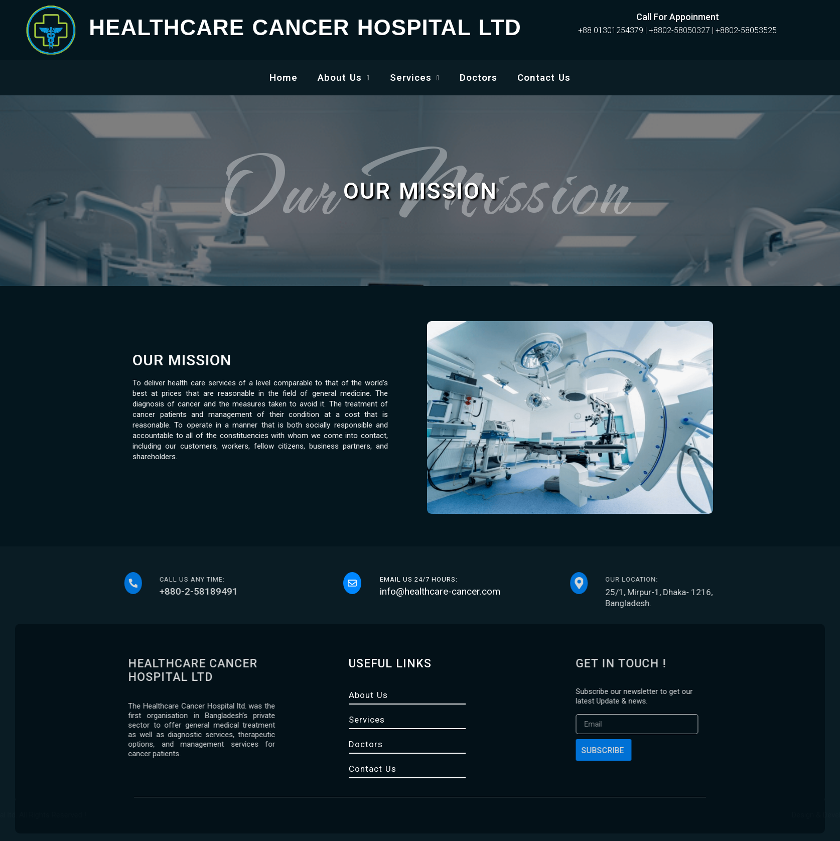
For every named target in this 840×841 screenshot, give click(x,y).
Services (415, 77)
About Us (344, 77)
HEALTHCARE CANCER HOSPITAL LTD (305, 27)
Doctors (478, 77)
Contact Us (544, 77)
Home (283, 77)
